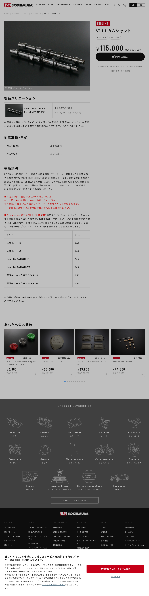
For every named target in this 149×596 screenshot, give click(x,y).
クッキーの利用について (53, 584)
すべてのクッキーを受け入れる (115, 569)
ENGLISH (115, 576)
